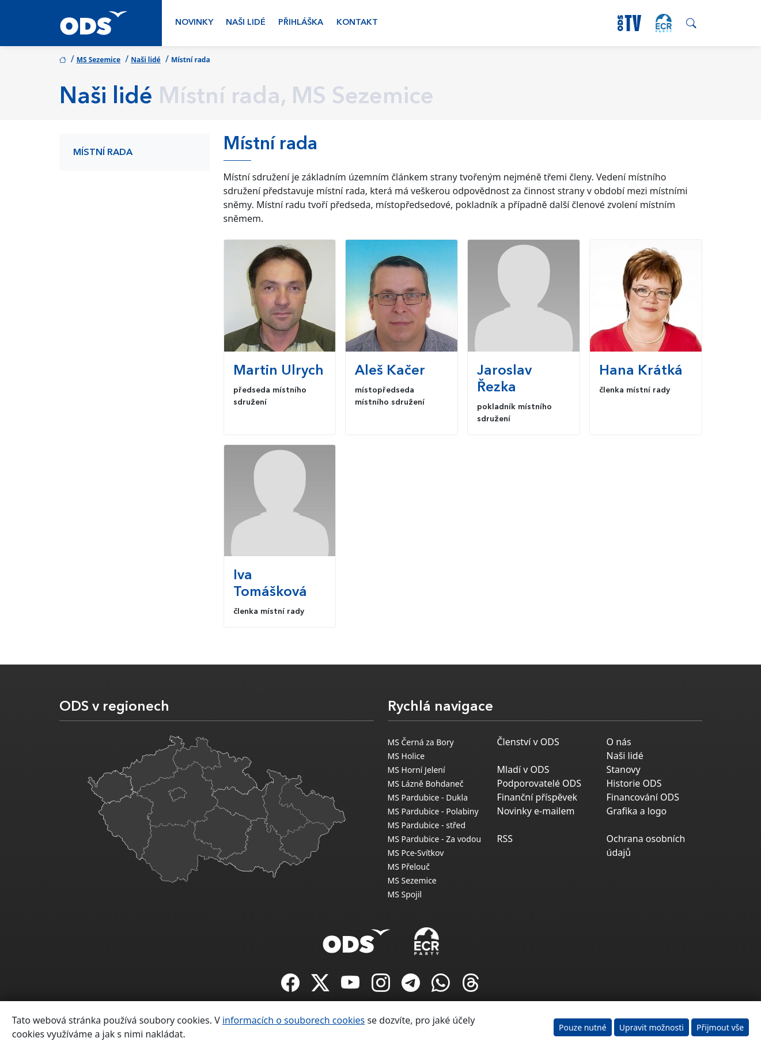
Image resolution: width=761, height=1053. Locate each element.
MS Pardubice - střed (427, 825)
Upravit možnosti (651, 1027)
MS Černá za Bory (421, 742)
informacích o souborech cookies (293, 1020)
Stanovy (624, 769)
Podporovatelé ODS (539, 783)
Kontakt (357, 22)
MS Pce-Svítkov (416, 852)
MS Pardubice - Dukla (428, 797)
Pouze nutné (583, 1027)
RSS (505, 838)
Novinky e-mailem (536, 811)
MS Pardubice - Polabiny (433, 811)
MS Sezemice (98, 60)
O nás (619, 741)
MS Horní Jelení (416, 769)
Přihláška (300, 22)
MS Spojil (405, 894)
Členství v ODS (528, 741)
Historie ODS (634, 783)
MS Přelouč (409, 866)
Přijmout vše (720, 1027)
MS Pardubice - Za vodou (435, 838)
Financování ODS (643, 797)
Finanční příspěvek (537, 797)
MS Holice (406, 755)
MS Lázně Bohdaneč (426, 783)
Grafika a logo (637, 811)
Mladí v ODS (523, 769)
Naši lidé (246, 22)
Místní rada (102, 152)
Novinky (194, 22)
